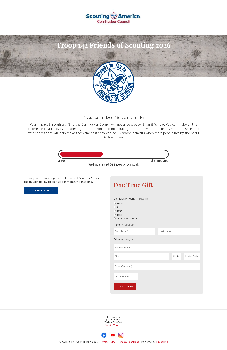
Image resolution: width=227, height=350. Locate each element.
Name (117, 224)
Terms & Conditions (128, 342)
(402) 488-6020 (113, 325)
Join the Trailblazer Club (41, 190)
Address (119, 239)
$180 (118, 214)
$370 (118, 207)
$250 (118, 211)
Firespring (162, 342)
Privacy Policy (108, 342)
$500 (118, 203)
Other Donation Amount (130, 218)
